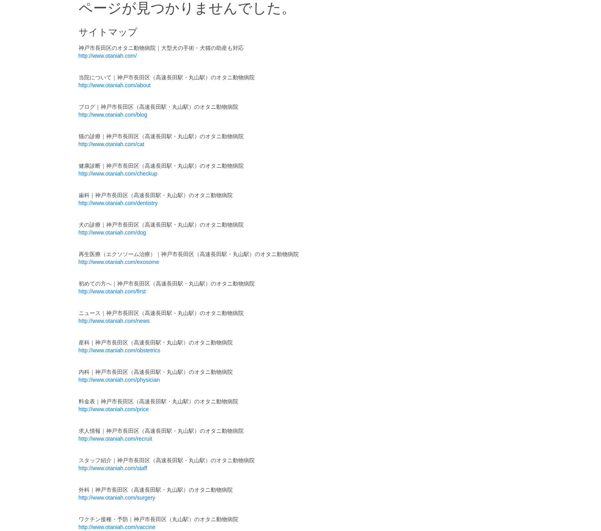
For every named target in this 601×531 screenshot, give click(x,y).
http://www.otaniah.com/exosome (119, 262)
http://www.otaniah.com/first (112, 291)
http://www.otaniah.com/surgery (117, 497)
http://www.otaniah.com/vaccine (117, 527)
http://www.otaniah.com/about (115, 85)
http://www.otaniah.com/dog (112, 232)
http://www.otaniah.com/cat (111, 144)
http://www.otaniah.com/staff (113, 468)
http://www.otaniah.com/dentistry (118, 203)
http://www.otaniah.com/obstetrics (120, 350)
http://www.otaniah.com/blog (113, 115)
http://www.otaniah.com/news (114, 321)
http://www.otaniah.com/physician (119, 380)
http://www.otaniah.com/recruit (116, 439)
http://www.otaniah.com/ (108, 56)
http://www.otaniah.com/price (114, 409)
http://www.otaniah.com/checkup (118, 173)
